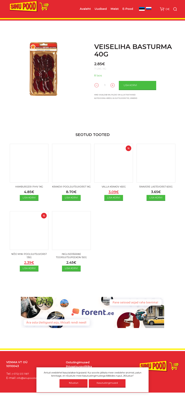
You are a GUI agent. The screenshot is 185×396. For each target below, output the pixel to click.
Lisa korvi (135, 85)
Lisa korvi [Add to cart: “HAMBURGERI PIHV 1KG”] (29, 198)
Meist (115, 9)
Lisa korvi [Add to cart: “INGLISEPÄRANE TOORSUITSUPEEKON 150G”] (71, 273)
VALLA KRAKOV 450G (113, 186)
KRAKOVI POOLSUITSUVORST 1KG (71, 188)
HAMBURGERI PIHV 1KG (29, 186)
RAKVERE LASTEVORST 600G (156, 186)
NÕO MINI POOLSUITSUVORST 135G (29, 260)
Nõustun (73, 383)
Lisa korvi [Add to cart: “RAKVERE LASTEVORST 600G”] (155, 198)
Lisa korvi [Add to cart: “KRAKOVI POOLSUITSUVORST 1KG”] (71, 201)
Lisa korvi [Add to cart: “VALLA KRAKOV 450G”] (113, 198)
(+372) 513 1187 (21, 378)
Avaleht (85, 9)
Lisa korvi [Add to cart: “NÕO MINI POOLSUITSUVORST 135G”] (29, 273)
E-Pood (127, 9)
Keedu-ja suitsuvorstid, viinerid (121, 98)
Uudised (101, 9)
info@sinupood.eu (29, 383)
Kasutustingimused (107, 383)
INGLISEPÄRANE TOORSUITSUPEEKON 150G (71, 260)
